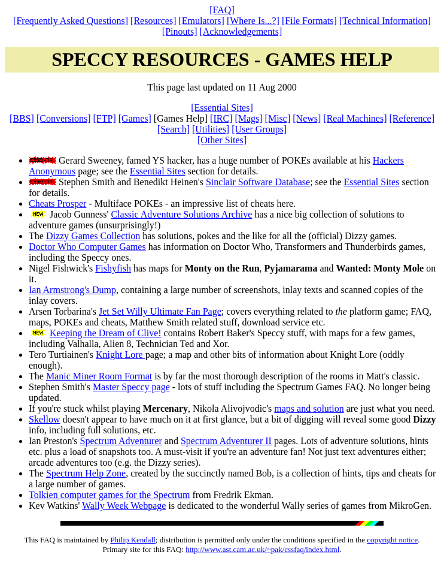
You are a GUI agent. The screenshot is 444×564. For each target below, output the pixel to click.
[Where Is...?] (253, 21)
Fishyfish (113, 268)
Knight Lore (120, 354)
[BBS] (22, 118)
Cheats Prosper (57, 203)
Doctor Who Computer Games (87, 247)
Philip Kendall (132, 539)
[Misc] (278, 118)
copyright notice (392, 539)
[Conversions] (64, 118)
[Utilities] (210, 129)
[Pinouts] (179, 31)
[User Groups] (259, 129)
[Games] (134, 118)
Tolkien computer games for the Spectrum (109, 495)
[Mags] (248, 118)
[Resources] (153, 21)
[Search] (173, 129)
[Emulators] (201, 21)
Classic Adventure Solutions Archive (181, 214)
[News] (307, 118)
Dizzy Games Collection (93, 236)
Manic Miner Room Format (99, 376)
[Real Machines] (355, 118)
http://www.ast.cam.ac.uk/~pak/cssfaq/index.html (262, 549)
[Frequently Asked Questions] (70, 21)
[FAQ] (221, 10)
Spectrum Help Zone (86, 473)
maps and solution (308, 408)
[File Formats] (309, 21)
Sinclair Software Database (258, 182)
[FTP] (104, 118)
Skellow (44, 419)
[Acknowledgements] (240, 31)
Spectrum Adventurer (121, 441)
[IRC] (221, 118)
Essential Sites (157, 171)
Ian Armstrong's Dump (72, 290)
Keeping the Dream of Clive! (106, 333)
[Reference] (412, 118)
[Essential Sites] (222, 107)
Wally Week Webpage (124, 505)
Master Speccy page (131, 387)
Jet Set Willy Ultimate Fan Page (160, 311)
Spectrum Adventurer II (226, 441)
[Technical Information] (385, 21)
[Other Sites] (222, 140)
